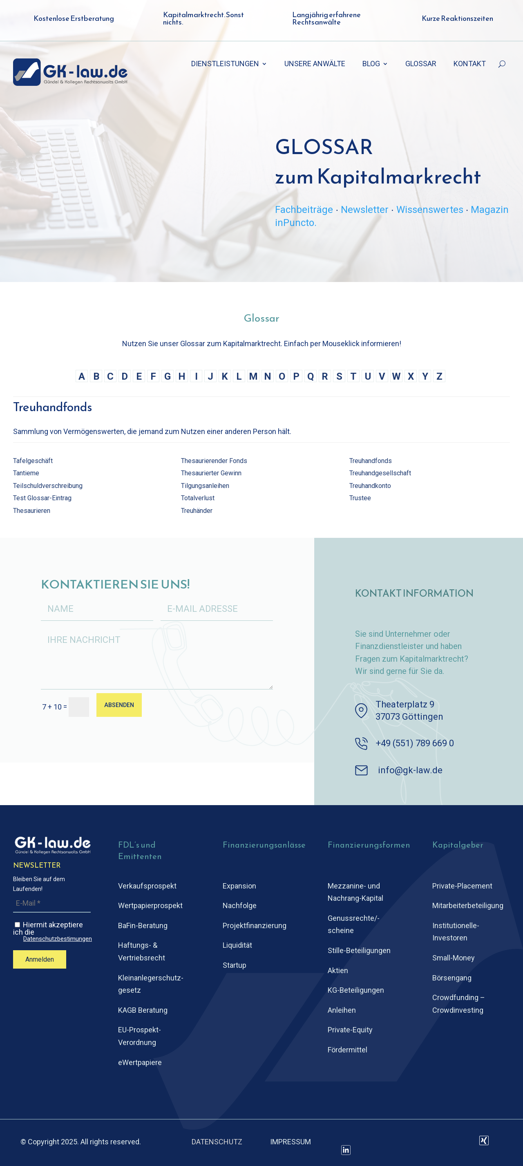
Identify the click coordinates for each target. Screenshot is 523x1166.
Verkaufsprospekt (147, 886)
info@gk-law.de (410, 770)
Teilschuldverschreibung (48, 486)
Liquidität (237, 945)
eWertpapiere (140, 1062)
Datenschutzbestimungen (57, 939)
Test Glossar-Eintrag (42, 498)
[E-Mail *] (52, 903)
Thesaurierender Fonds (214, 461)
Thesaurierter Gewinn (211, 473)
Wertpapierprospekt (150, 905)
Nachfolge (240, 905)
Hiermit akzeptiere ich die (52, 931)
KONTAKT (470, 64)
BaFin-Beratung (143, 925)
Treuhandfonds (370, 461)
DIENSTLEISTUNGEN (225, 64)
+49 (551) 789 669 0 (415, 743)
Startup (234, 965)
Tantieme (26, 473)
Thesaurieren (31, 511)
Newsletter (365, 209)
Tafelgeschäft (33, 461)
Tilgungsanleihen (205, 486)
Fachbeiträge (304, 209)
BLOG (371, 64)
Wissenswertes (429, 209)
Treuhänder (196, 511)
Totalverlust (198, 498)
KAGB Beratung (143, 1010)
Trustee (360, 498)
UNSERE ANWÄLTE (314, 64)
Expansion (239, 886)
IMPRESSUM (290, 1141)
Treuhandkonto (370, 486)
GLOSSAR (420, 64)
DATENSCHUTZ (217, 1141)
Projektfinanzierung (254, 925)
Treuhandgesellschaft (380, 473)
